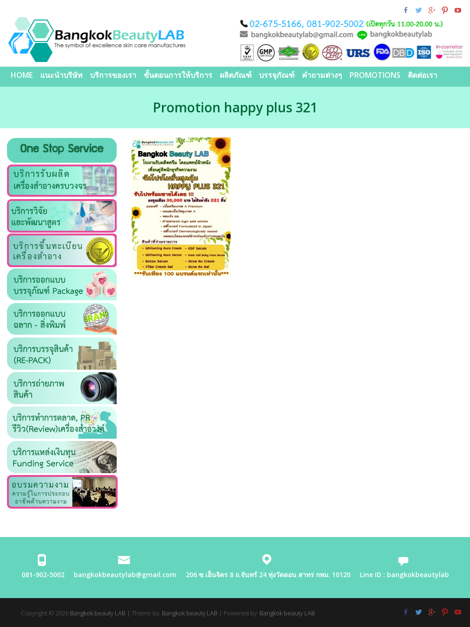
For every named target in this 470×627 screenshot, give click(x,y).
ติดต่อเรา (422, 75)
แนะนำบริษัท (61, 75)
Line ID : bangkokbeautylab (404, 574)
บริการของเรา (113, 75)
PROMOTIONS (375, 75)
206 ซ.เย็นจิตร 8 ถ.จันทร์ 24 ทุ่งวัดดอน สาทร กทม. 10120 (268, 574)
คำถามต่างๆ (322, 75)
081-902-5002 (42, 574)
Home (22, 75)
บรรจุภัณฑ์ (277, 75)
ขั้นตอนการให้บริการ (178, 75)
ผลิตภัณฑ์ (236, 75)
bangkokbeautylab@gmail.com (125, 574)
